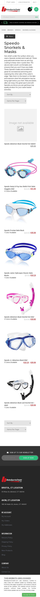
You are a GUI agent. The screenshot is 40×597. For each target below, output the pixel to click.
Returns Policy (7, 538)
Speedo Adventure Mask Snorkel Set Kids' (19, 317)
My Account (6, 516)
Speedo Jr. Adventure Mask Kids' (16, 360)
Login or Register (24, 2)
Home (4, 30)
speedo (18, 30)
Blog (3, 555)
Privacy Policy (7, 546)
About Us (5, 567)
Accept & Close (29, 595)
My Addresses (7, 525)
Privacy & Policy (26, 590)
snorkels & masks (29, 30)
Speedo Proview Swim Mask (14, 230)
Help (35, 2)
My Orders (5, 521)
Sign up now (28, 458)
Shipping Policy (7, 542)
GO (36, 17)
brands (10, 30)
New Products (7, 550)
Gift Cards (11, 2)
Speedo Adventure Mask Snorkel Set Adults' (20, 144)
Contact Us (6, 572)
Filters (9, 36)
